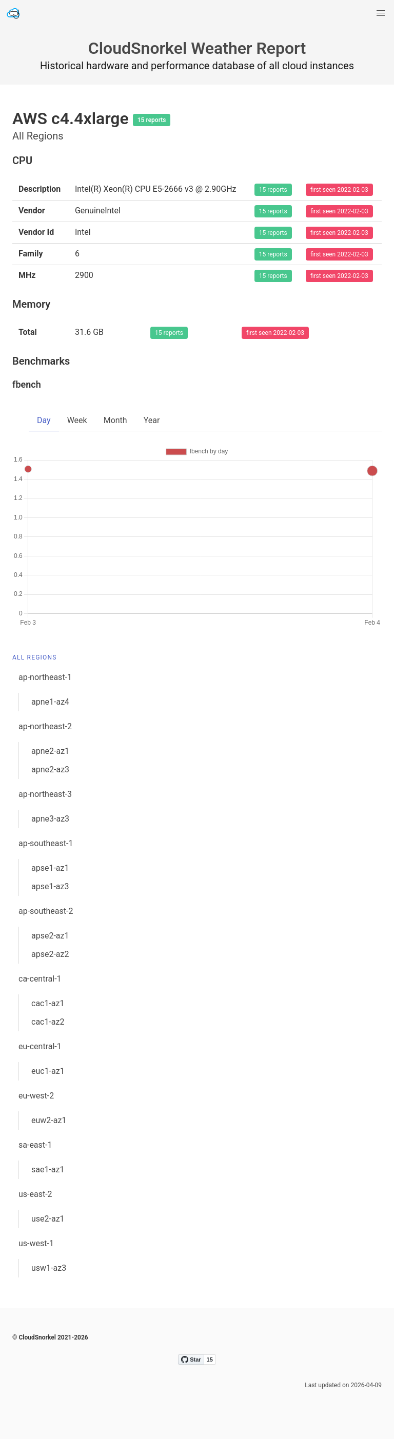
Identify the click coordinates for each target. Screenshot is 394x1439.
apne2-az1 (50, 751)
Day (44, 420)
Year (152, 420)
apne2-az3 (50, 769)
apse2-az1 (50, 936)
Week (77, 420)
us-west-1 (36, 1243)
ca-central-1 (40, 979)
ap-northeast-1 (45, 677)
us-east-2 (35, 1194)
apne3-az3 (50, 819)
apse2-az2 (50, 954)
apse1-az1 (50, 868)
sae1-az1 (48, 1169)
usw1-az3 (48, 1268)
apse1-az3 (50, 886)
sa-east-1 (35, 1145)
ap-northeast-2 (45, 726)
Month (115, 420)
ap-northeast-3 (45, 794)
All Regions (34, 657)
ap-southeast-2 (45, 911)
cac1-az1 (48, 1003)
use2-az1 (48, 1219)
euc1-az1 (48, 1071)
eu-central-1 (40, 1046)
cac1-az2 (48, 1022)
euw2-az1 (48, 1120)
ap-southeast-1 (45, 843)
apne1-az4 (50, 702)
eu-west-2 (36, 1096)
